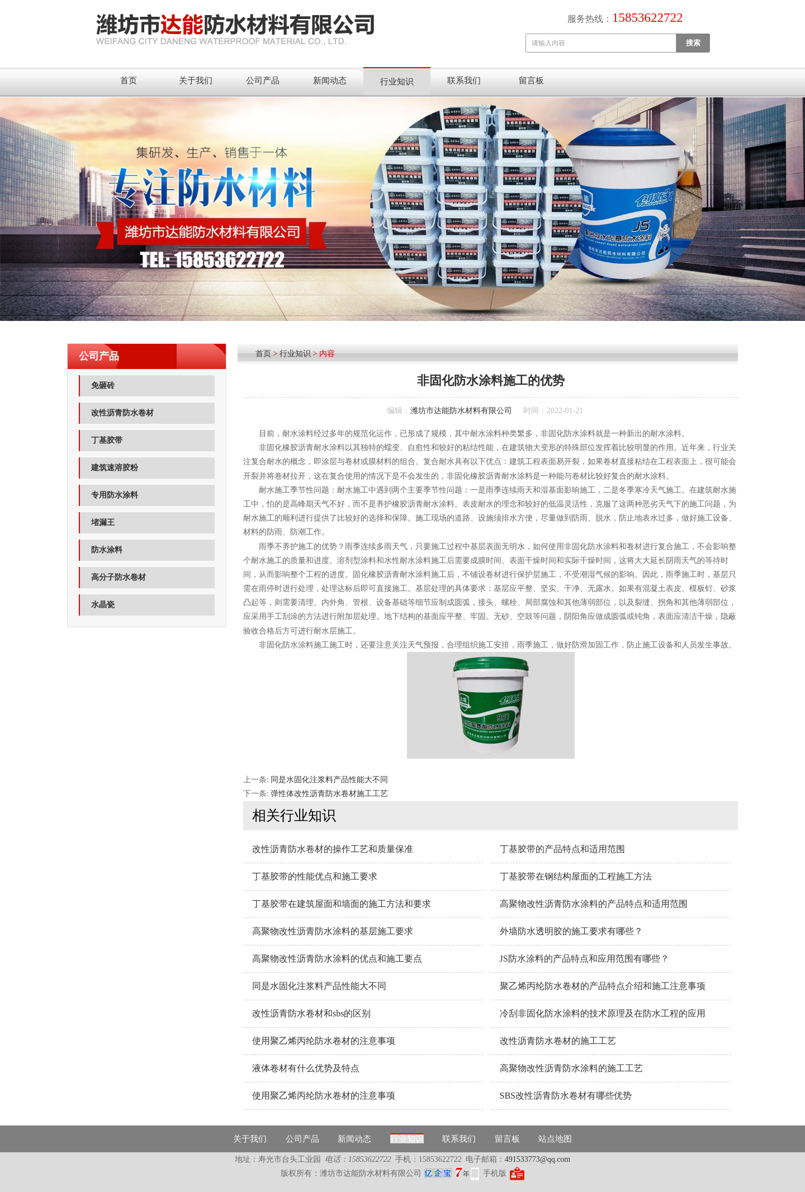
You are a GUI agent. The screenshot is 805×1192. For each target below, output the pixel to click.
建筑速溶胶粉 (114, 467)
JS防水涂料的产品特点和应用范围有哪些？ (584, 958)
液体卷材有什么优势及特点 (305, 1068)
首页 (128, 80)
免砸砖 (103, 385)
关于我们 (195, 80)
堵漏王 (103, 522)
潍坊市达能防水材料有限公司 (461, 410)
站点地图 (555, 1138)
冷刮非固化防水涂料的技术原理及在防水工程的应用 (602, 1013)
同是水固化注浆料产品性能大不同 (329, 779)
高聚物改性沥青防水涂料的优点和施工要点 (337, 958)
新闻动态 (330, 80)
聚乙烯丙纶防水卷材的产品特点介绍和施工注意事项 (602, 986)
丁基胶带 (106, 440)
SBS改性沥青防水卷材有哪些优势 (566, 1095)
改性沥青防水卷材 (122, 413)
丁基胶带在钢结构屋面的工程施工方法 (576, 876)
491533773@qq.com (538, 1159)
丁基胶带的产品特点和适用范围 (562, 849)
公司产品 (263, 80)
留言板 (531, 80)
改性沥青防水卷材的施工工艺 (558, 1041)
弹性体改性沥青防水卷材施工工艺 (329, 793)
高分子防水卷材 (118, 577)
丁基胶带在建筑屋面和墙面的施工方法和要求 (341, 904)
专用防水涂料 (114, 495)
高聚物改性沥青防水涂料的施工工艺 (571, 1068)
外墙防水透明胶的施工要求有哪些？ (571, 931)
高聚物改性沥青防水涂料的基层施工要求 (332, 931)
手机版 (494, 1173)
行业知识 (397, 81)
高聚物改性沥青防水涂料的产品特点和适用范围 (594, 904)
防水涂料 (106, 550)
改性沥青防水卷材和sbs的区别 (311, 1013)
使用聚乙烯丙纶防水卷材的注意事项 (323, 1041)
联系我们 (464, 80)
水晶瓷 (103, 604)
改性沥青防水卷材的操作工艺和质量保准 (332, 849)
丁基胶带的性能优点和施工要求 (314, 876)
